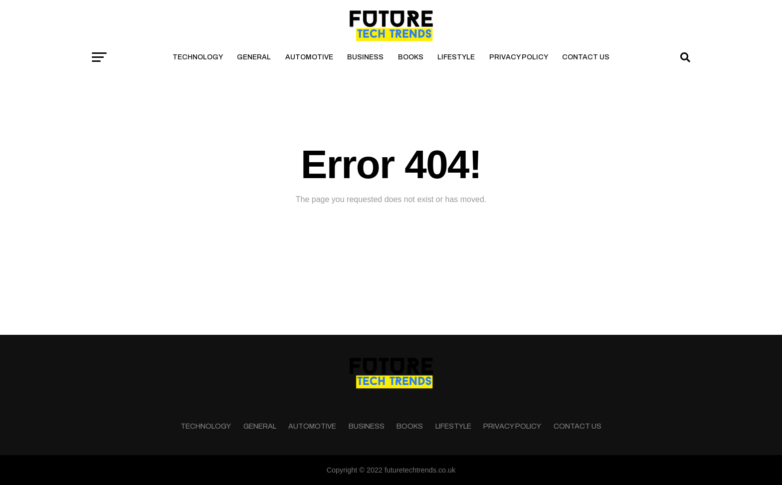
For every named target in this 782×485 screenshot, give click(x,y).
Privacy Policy (518, 57)
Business (365, 57)
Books (410, 57)
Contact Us (585, 57)
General (254, 57)
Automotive (309, 57)
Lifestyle (456, 57)
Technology (198, 57)
